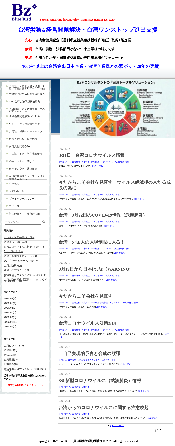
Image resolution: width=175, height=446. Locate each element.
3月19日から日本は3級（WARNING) (95, 269)
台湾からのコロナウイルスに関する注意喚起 (104, 407)
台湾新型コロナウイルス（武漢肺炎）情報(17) (25, 369)
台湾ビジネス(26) (14, 345)
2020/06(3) (10, 307)
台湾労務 (76, 302)
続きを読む (97, 166)
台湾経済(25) (11, 359)
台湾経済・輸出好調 (15, 242)
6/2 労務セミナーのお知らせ (21, 260)
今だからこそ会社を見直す (85, 296)
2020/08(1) (10, 303)
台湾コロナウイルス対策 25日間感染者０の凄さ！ (25, 275)
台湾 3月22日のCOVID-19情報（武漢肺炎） (103, 215)
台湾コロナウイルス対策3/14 (87, 323)
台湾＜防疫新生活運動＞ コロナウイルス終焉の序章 (25, 280)
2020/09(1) (10, 298)
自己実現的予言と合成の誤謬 (89, 353)
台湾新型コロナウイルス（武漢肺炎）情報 (110, 162)
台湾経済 (76, 162)
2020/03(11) (11, 321)
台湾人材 (85, 302)
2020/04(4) (10, 317)
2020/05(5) (10, 312)
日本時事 (85, 162)
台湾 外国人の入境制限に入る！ (92, 242)
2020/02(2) (10, 326)
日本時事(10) (11, 364)
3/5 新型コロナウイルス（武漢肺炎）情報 (100, 380)
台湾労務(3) (10, 350)
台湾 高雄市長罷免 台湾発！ (22, 256)
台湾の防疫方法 (13, 265)
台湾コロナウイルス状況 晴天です (24, 246)
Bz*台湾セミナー (13, 251)
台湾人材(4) (10, 354)
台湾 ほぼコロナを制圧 (18, 270)
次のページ (118, 425)
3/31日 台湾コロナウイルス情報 (92, 155)
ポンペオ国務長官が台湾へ (19, 237)
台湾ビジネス (65, 162)
